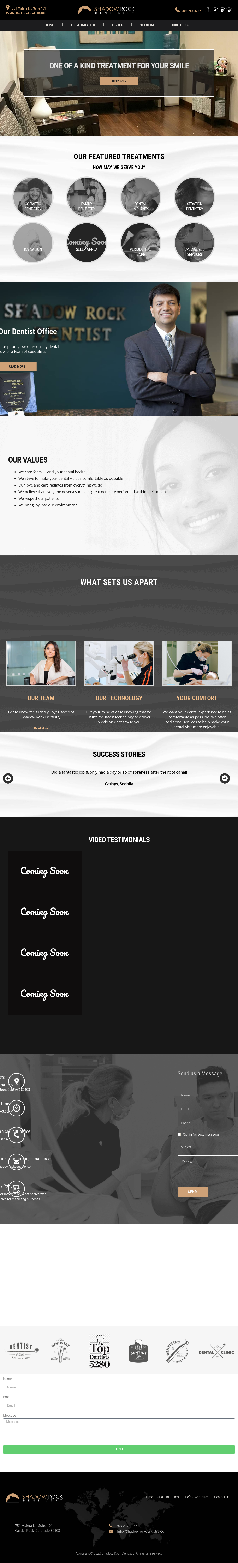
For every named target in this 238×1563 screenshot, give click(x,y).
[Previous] (8, 779)
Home (50, 25)
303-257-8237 (191, 11)
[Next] (225, 779)
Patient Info (147, 25)
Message (9, 1416)
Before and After (82, 25)
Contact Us (180, 25)
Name (7, 1379)
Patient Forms (169, 1497)
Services (117, 25)
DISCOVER (119, 81)
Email (7, 1397)
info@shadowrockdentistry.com (142, 1531)
